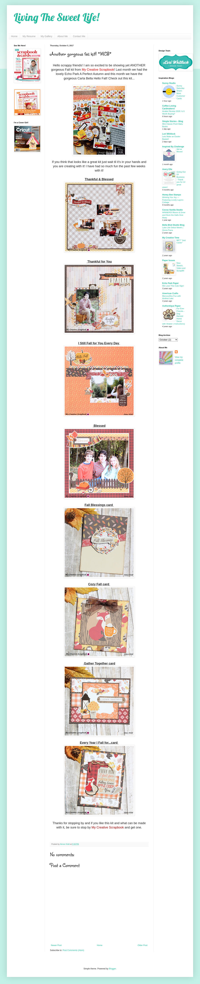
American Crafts (170, 293)
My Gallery (46, 36)
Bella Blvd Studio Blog (173, 225)
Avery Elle (167, 169)
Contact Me (79, 36)
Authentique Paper (171, 306)
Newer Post (56, 945)
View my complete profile (179, 360)
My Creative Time (170, 238)
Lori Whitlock (168, 134)
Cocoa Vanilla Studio (172, 210)
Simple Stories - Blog (172, 121)
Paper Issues (168, 260)
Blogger (112, 968)
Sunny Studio (169, 83)
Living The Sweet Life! (56, 17)
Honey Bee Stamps (171, 195)
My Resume (29, 36)
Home (14, 36)
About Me (62, 36)
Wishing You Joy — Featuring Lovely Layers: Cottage (173, 200)
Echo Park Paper (170, 283)
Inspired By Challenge (173, 146)
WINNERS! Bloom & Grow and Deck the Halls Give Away (173, 215)
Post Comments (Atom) (73, 950)
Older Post (142, 945)
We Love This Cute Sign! (173, 286)
